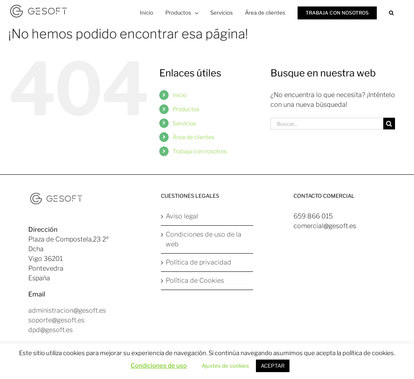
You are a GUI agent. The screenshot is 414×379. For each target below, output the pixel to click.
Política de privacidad (198, 262)
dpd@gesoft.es (50, 330)
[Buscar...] (326, 123)
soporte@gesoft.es (56, 320)
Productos (186, 109)
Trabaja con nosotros (200, 151)
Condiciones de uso (159, 365)
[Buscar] (389, 123)
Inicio (179, 94)
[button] (391, 12)
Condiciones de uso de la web (203, 239)
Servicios (184, 123)
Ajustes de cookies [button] (225, 365)
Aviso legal (182, 216)
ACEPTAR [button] (273, 365)
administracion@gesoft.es (67, 310)
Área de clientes (193, 136)
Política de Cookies (195, 280)
